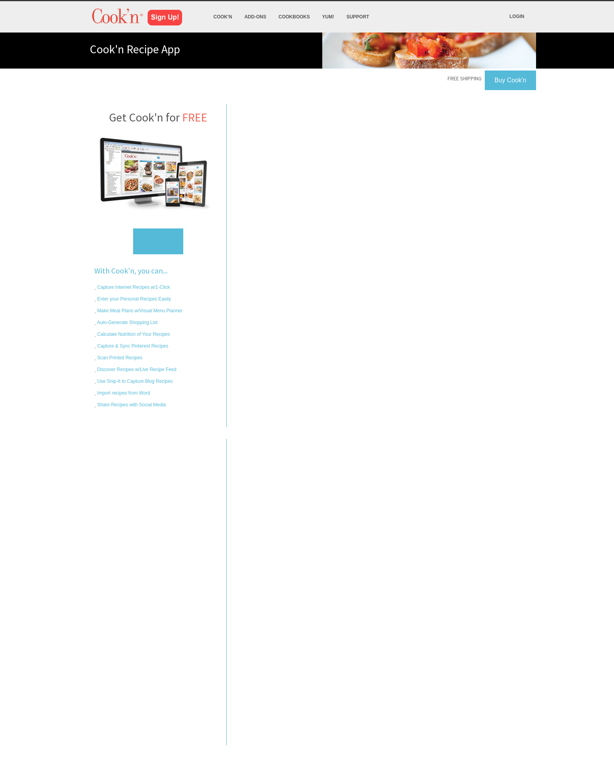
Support (358, 17)
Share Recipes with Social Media (131, 404)
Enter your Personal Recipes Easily (133, 299)
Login (516, 16)
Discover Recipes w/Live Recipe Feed (136, 369)
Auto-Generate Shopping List (126, 322)
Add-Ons (255, 17)
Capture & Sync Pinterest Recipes (132, 346)
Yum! (328, 17)
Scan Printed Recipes (119, 357)
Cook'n (222, 17)
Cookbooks (294, 17)
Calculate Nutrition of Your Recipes (133, 334)
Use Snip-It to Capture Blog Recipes (134, 381)
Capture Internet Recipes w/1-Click (133, 287)
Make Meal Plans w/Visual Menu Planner (139, 310)
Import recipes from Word (123, 393)
